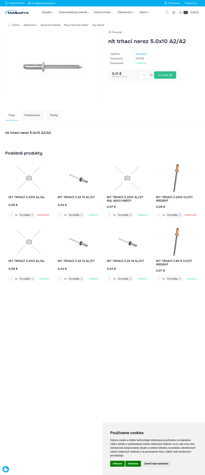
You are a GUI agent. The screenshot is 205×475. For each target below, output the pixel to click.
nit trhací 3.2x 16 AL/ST (125, 261)
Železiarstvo (30, 25)
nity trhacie (98, 25)
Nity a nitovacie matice (76, 25)
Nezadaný (141, 53)
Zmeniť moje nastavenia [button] (156, 463)
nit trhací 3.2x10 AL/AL (26, 197)
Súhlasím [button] (117, 463)
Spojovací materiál (50, 25)
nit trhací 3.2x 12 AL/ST (76, 261)
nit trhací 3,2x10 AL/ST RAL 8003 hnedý (125, 198)
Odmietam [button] (133, 463)
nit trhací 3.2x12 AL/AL (26, 261)
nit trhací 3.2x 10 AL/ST (76, 197)
